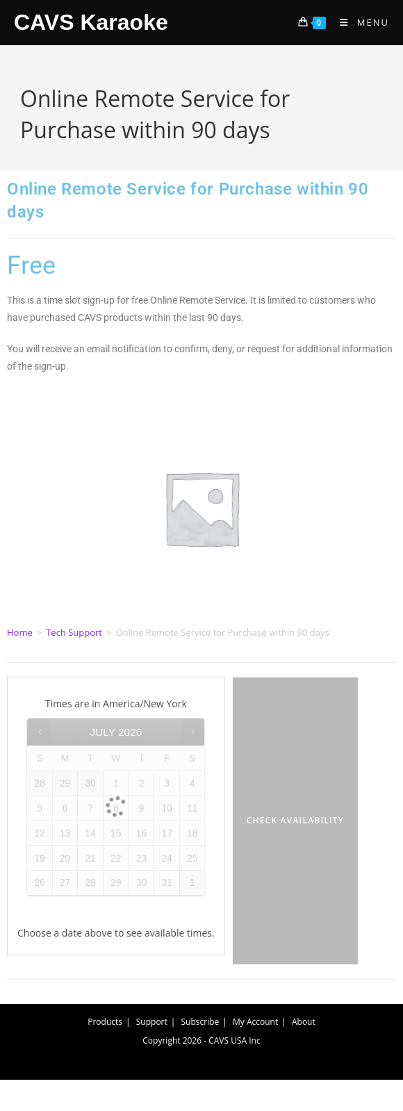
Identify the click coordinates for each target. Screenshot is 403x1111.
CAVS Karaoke (91, 22)
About (303, 1022)
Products (105, 1022)
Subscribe (200, 1022)
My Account (255, 1022)
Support (151, 1022)
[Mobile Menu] (359, 22)
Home (20, 632)
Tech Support (74, 632)
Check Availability (295, 820)
